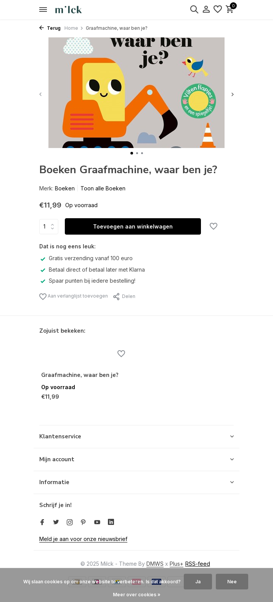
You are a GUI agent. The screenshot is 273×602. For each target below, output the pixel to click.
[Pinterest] (83, 522)
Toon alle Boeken (102, 188)
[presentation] (41, 94)
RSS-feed (197, 563)
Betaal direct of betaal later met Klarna (92, 269)
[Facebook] (42, 522)
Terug (50, 28)
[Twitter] (56, 522)
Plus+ (176, 563)
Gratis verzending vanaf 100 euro (86, 258)
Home (74, 28)
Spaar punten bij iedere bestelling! (87, 280)
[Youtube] (97, 522)
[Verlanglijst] (218, 9)
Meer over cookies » (137, 594)
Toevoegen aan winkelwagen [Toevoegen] (133, 226)
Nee (232, 581)
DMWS (155, 563)
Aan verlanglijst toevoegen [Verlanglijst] (73, 296)
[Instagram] (70, 522)
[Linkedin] (111, 522)
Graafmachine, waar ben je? (80, 375)
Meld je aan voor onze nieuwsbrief (83, 539)
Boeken (65, 188)
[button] (132, 153)
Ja (198, 581)
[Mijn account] (206, 9)
